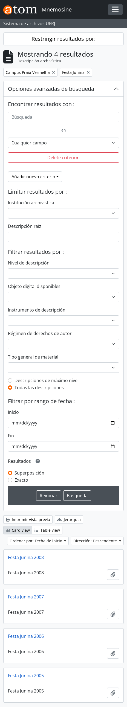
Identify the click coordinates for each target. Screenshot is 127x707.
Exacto (21, 480)
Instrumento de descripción (36, 310)
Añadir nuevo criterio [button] (33, 177)
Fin (11, 436)
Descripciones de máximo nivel (47, 380)
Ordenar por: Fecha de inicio (36, 540)
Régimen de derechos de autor (40, 333)
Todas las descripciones (39, 388)
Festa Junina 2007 (26, 597)
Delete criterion (63, 158)
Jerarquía (69, 519)
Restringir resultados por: (63, 38)
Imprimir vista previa (28, 519)
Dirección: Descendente (95, 540)
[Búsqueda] (63, 117)
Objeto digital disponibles (34, 286)
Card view (18, 530)
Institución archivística (31, 203)
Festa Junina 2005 (26, 676)
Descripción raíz (24, 226)
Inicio (13, 412)
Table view (47, 530)
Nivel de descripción (29, 263)
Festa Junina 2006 (26, 636)
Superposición (29, 473)
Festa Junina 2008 (26, 557)
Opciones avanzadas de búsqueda (51, 88)
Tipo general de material (33, 357)
